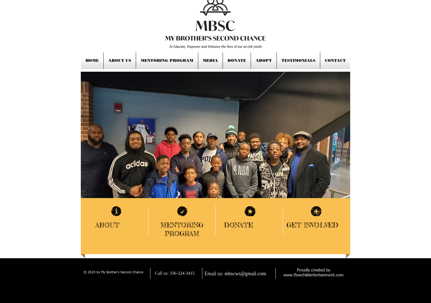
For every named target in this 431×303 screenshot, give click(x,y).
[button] (215, 136)
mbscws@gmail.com (245, 273)
